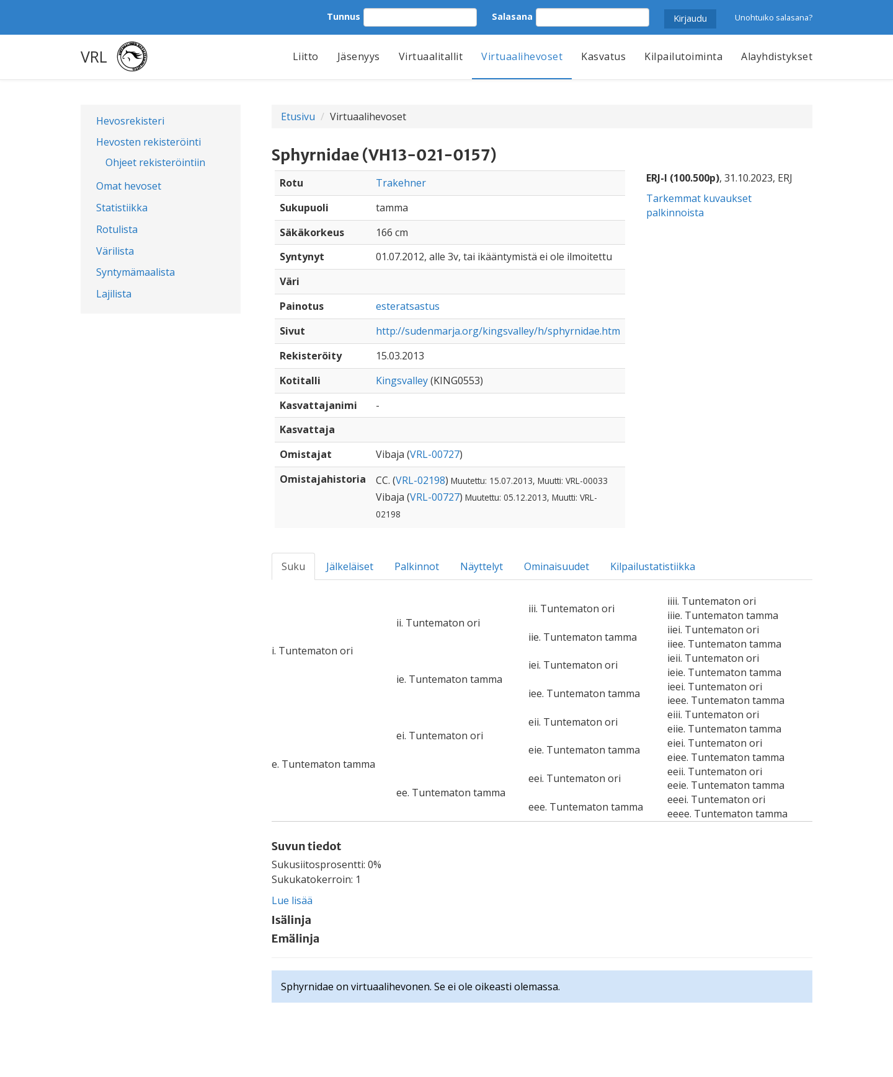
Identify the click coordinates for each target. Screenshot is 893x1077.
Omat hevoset (128, 186)
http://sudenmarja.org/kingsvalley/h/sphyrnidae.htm (498, 331)
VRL (94, 56)
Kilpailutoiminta (683, 56)
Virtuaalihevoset (521, 56)
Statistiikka (122, 207)
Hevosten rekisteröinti (148, 142)
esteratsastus (408, 306)
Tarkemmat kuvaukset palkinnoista (699, 205)
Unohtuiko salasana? (773, 17)
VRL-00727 (435, 454)
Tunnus (343, 16)
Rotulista (117, 229)
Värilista (115, 251)
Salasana (512, 16)
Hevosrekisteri (130, 121)
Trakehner (401, 183)
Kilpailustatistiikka (652, 566)
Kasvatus (603, 56)
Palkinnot (416, 566)
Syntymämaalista (135, 272)
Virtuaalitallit (431, 56)
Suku (293, 566)
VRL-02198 (420, 480)
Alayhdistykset (776, 56)
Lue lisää (292, 900)
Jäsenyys (358, 56)
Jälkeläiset (349, 566)
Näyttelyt (481, 566)
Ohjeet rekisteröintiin (155, 162)
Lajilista (113, 294)
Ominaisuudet (556, 566)
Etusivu (298, 116)
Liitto (306, 56)
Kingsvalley (402, 380)
